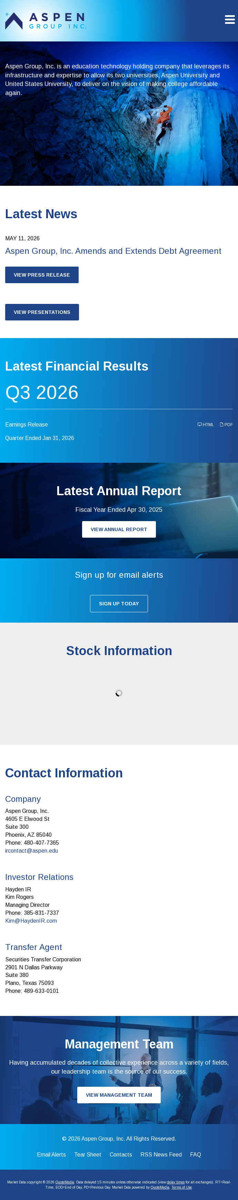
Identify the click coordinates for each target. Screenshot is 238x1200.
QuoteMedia (65, 1182)
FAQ (195, 1155)
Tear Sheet (87, 1155)
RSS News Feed (161, 1155)
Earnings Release (26, 425)
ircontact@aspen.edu (31, 851)
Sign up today (119, 603)
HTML (206, 424)
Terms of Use (181, 1187)
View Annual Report (119, 529)
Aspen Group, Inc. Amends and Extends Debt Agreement (113, 251)
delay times (176, 1182)
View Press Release (42, 275)
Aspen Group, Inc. (103, 1139)
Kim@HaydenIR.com (31, 921)
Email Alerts (51, 1155)
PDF (226, 424)
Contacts (121, 1155)
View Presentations (42, 312)
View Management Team (119, 1095)
